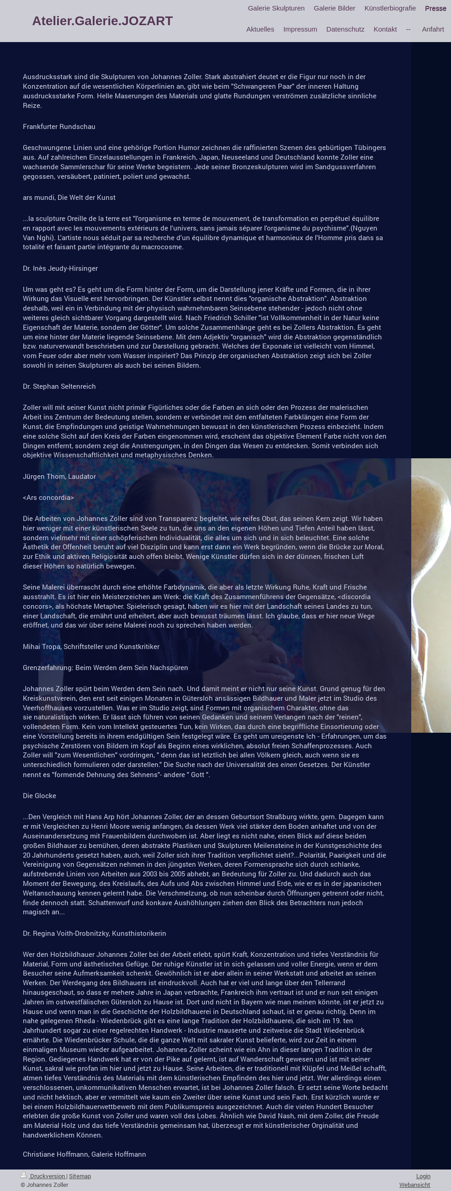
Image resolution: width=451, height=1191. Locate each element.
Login (423, 1176)
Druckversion (43, 1176)
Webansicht (414, 1184)
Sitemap (80, 1176)
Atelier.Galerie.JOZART (102, 21)
